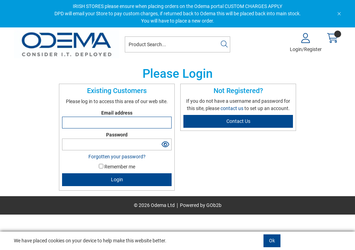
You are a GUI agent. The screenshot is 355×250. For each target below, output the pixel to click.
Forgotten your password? (117, 156)
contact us (232, 108)
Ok (272, 240)
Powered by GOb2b (201, 205)
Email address (116, 113)
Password (117, 135)
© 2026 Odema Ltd (154, 205)
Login (117, 179)
